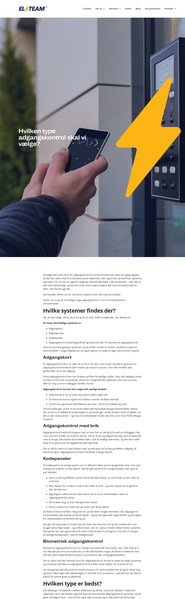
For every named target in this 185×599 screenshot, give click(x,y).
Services (115, 9)
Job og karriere (152, 8)
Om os (100, 9)
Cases (128, 8)
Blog (138, 8)
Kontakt (170, 9)
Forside (87, 8)
